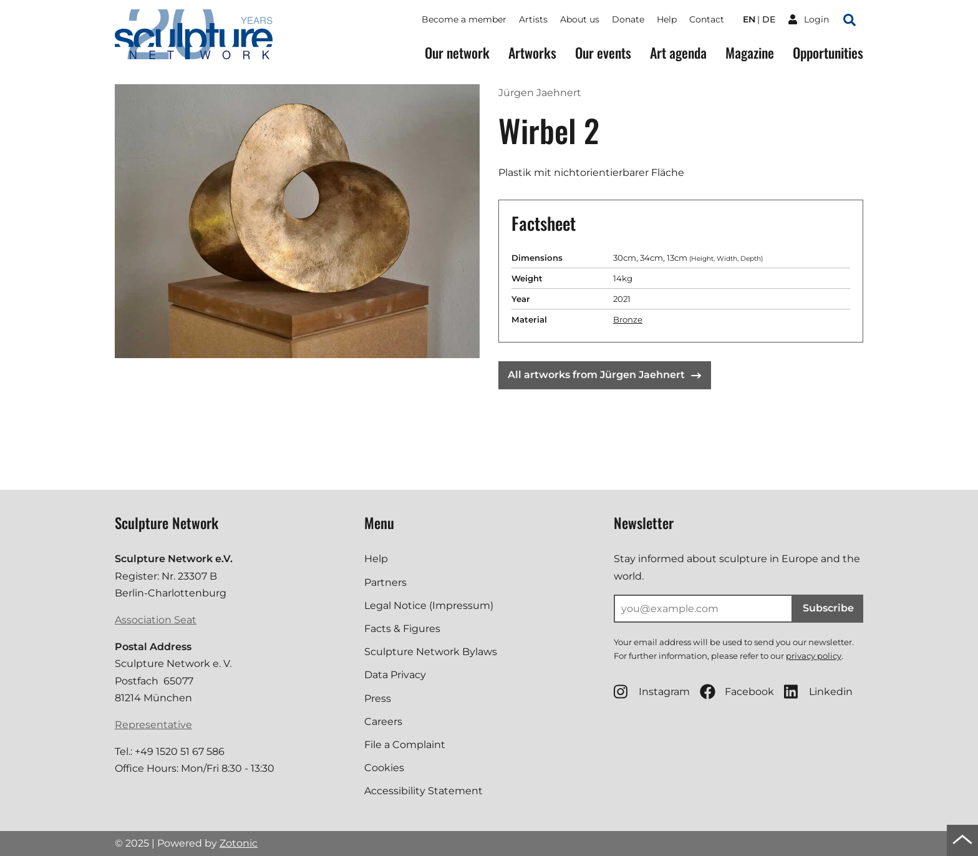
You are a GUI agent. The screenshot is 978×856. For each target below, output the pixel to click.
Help (667, 19)
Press (377, 698)
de (768, 19)
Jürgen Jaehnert (539, 93)
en (749, 19)
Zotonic (239, 843)
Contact (706, 19)
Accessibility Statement (423, 791)
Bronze (627, 319)
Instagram (652, 691)
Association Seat (155, 620)
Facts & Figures (402, 629)
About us (579, 19)
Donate (628, 19)
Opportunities (828, 52)
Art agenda (678, 52)
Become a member (464, 19)
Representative (153, 725)
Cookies (384, 768)
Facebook (737, 691)
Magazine (749, 52)
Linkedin (818, 691)
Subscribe (828, 608)
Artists (533, 19)
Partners (385, 582)
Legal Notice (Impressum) (428, 605)
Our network (457, 52)
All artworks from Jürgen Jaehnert (604, 375)
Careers (383, 721)
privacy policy (813, 656)
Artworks (532, 52)
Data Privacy (395, 675)
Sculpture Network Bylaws (430, 652)
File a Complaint (404, 745)
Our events (603, 52)
